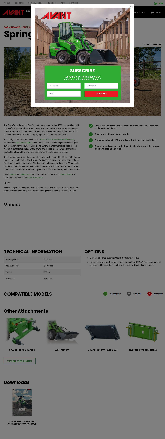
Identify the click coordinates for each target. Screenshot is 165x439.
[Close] (131, 7)
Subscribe (101, 93)
